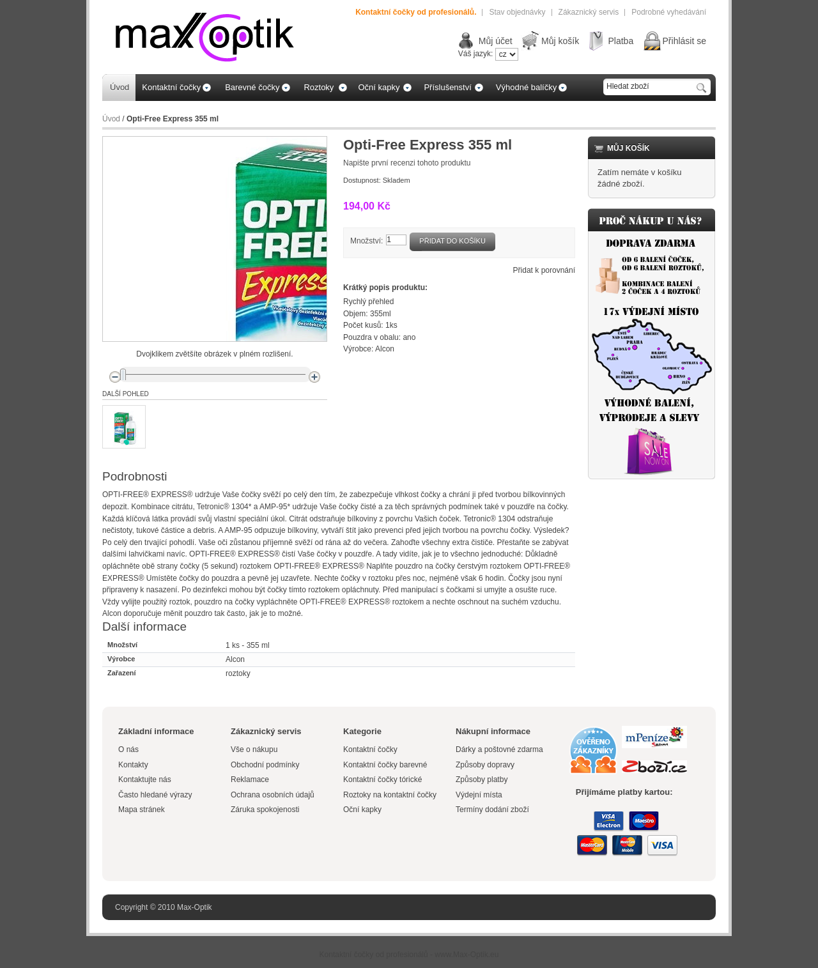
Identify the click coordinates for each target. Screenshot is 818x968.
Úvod (111, 118)
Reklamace (250, 779)
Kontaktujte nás (144, 779)
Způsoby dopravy (485, 764)
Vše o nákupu (254, 749)
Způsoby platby (481, 779)
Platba (620, 41)
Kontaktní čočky (371, 749)
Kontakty (133, 764)
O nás (128, 749)
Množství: (366, 240)
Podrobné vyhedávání (668, 12)
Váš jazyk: (475, 53)
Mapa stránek (141, 809)
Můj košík (560, 41)
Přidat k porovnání (544, 270)
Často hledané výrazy (155, 794)
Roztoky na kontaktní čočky (389, 794)
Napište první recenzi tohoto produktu (406, 162)
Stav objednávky (517, 12)
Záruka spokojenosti (265, 809)
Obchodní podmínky (265, 764)
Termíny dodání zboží (492, 809)
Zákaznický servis (589, 12)
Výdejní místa (479, 794)
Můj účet (496, 41)
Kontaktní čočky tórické (382, 779)
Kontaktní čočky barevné (385, 764)
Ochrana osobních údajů (272, 794)
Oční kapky (362, 809)
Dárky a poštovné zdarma (499, 749)
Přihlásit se (684, 41)
